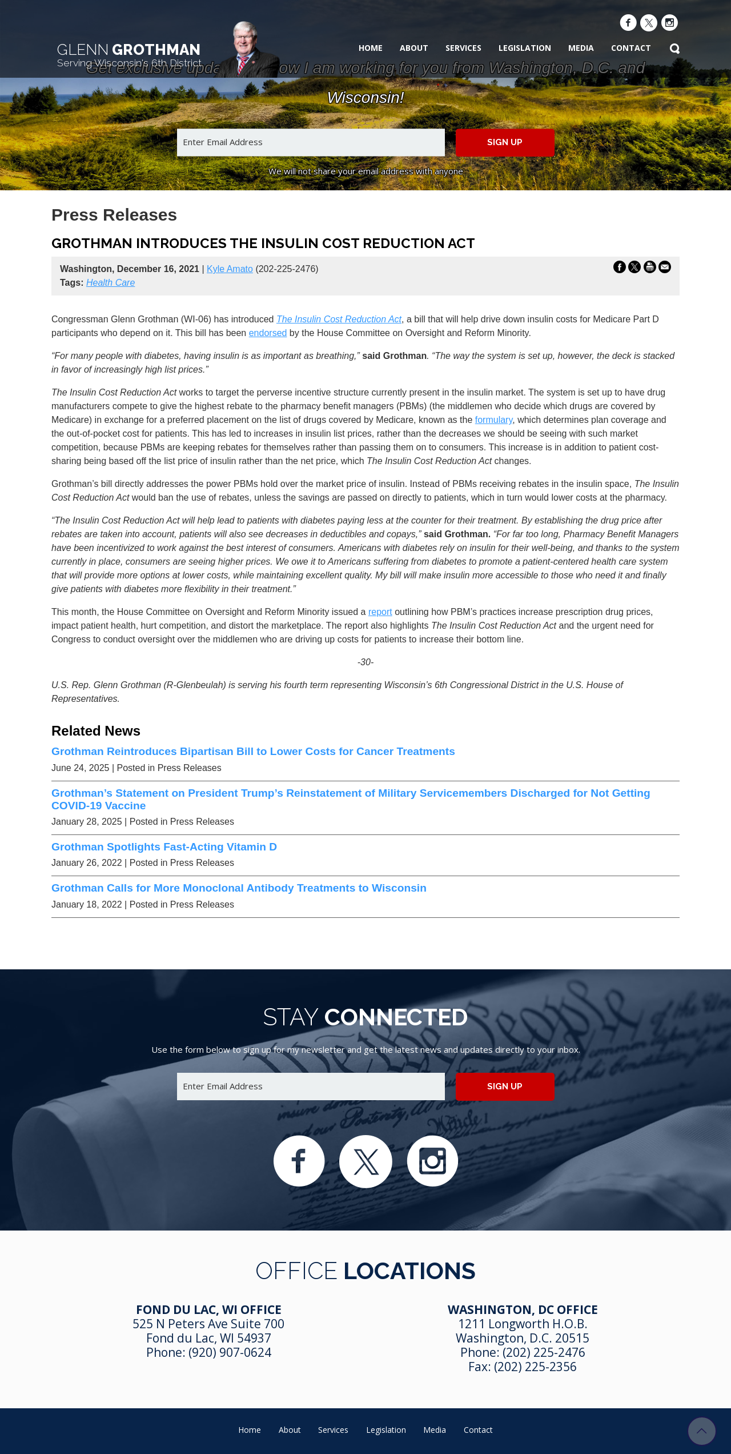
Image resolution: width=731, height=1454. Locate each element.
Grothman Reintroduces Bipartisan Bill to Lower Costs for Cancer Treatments (253, 751)
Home (371, 47)
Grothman (129, 55)
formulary (494, 420)
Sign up (505, 142)
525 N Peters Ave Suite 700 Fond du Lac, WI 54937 (208, 1331)
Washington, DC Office (523, 1309)
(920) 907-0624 (229, 1352)
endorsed (268, 333)
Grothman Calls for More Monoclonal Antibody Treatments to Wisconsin (239, 888)
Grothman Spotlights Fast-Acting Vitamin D (164, 847)
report (380, 612)
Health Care (110, 282)
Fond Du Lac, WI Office (209, 1309)
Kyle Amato (230, 269)
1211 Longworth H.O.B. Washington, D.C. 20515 (522, 1331)
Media (581, 47)
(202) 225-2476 (544, 1352)
